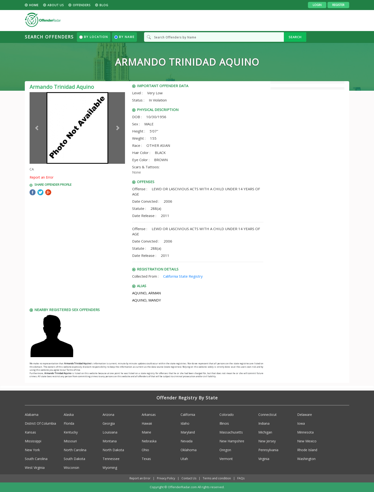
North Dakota (113, 450)
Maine (146, 432)
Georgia (109, 423)
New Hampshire (231, 441)
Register (338, 5)
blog (103, 5)
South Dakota (74, 458)
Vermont (226, 458)
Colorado (226, 414)
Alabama (31, 414)
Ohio (145, 450)
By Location (93, 37)
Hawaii (147, 423)
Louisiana (110, 432)
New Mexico (307, 441)
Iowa (301, 423)
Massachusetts (231, 432)
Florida (69, 423)
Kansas (30, 432)
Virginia (263, 458)
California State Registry (183, 276)
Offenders (81, 5)
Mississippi (33, 441)
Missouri (70, 441)
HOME (33, 5)
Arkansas (149, 414)
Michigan (265, 432)
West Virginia (35, 467)
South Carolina (36, 458)
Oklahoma (189, 450)
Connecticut (267, 414)
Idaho (185, 423)
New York (32, 450)
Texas (146, 458)
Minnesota (305, 432)
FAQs (240, 478)
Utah (184, 458)
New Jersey (267, 441)
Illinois (224, 423)
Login (317, 5)
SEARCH (295, 37)
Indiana (264, 423)
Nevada (186, 441)
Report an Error (41, 177)
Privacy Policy (166, 478)
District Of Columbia (40, 423)
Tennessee (111, 458)
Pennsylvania (268, 450)
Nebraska (149, 441)
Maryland (188, 432)
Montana (110, 441)
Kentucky (71, 432)
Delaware (304, 414)
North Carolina (75, 450)
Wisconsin (71, 467)
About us (55, 5)
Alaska (69, 414)
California (188, 414)
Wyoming (110, 467)
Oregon (225, 450)
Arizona (108, 414)
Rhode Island (307, 450)
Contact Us (189, 478)
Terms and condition (217, 478)
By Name (124, 37)
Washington (306, 458)
